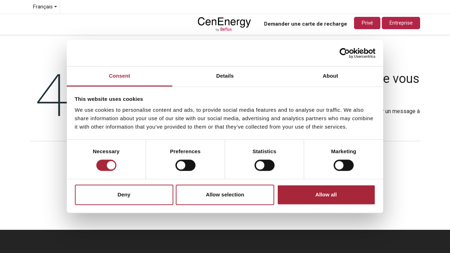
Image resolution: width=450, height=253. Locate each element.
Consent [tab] (119, 76)
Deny (123, 194)
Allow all (326, 194)
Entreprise (401, 23)
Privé (367, 23)
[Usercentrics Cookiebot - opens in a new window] (344, 53)
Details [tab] (225, 76)
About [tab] (330, 76)
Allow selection (225, 194)
